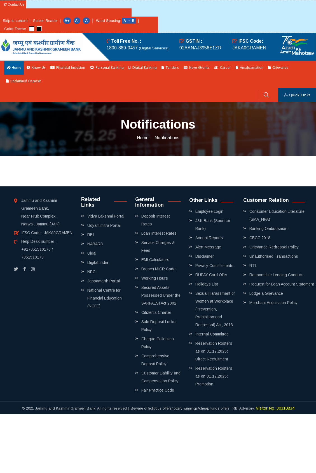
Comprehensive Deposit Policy (155, 360)
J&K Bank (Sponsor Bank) (212, 224)
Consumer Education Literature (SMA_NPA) (277, 215)
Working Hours (154, 278)
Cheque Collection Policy (157, 343)
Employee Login (209, 211)
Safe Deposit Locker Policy (159, 325)
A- (77, 21)
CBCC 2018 (259, 238)
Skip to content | (17, 21)
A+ (67, 21)
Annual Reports (209, 238)
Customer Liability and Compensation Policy (161, 377)
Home (14, 68)
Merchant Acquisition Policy (273, 302)
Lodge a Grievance (266, 293)
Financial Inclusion (67, 68)
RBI (90, 234)
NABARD (95, 244)
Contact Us (14, 4)
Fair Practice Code (157, 390)
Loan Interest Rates (159, 233)
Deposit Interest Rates (155, 220)
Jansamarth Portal (103, 281)
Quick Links (297, 95)
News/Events (196, 68)
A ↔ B (129, 21)
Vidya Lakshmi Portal (105, 216)
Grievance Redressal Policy (274, 247)
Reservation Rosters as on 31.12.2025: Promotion (213, 376)
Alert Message (208, 247)
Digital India (97, 262)
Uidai (91, 253)
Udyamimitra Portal (104, 225)
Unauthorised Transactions (273, 256)
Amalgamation (249, 68)
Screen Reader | (47, 21)
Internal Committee (212, 334)
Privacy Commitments (214, 265)
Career (222, 68)
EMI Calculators (155, 259)
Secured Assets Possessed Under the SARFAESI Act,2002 (161, 295)
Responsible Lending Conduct (276, 275)
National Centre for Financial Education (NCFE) (104, 298)
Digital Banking (142, 68)
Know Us (36, 68)
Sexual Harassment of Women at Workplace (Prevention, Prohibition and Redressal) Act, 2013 (215, 309)
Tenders (170, 68)
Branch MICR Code (158, 269)
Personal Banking (107, 68)
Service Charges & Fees (158, 246)
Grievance (278, 68)
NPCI (92, 271)
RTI (252, 265)
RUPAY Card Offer (211, 275)
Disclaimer (204, 256)
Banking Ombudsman (268, 228)
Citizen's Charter (156, 312)
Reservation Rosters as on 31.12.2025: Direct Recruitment (213, 351)
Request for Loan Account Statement (281, 284)
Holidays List (206, 284)
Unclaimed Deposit (23, 81)
